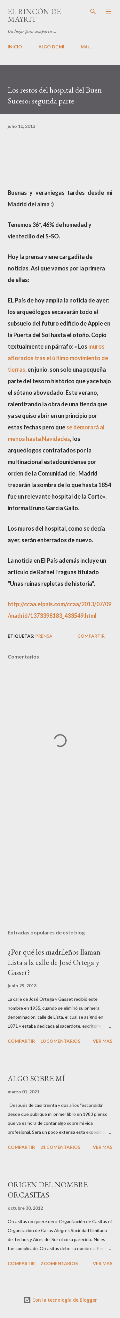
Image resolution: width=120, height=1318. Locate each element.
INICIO (15, 46)
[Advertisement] (60, 869)
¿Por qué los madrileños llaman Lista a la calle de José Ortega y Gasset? (54, 962)
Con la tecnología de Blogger (60, 1300)
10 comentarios (60, 1041)
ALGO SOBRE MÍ (36, 1078)
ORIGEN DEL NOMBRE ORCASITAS (48, 1190)
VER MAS (102, 1041)
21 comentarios (60, 1147)
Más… (87, 46)
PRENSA (43, 636)
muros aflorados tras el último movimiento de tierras (58, 358)
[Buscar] (93, 11)
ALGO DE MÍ (51, 46)
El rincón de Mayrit (34, 15)
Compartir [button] (91, 636)
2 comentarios (59, 1263)
